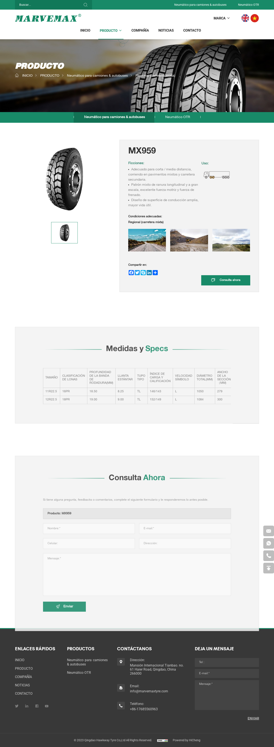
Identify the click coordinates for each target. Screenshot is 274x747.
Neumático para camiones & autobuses (200, 4)
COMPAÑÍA (140, 30)
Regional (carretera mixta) (155, 76)
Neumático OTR (248, 4)
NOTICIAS (166, 30)
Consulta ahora (230, 280)
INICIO (85, 30)
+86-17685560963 (144, 709)
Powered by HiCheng (186, 740)
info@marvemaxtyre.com (149, 691)
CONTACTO (192, 30)
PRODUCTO (109, 31)
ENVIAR (253, 718)
